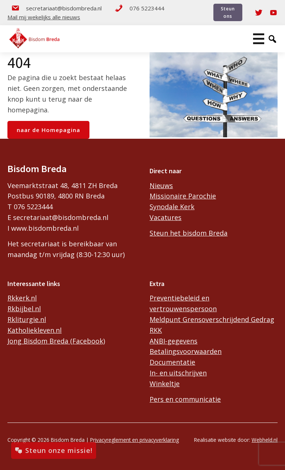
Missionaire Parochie (183, 195)
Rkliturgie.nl (26, 319)
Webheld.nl (265, 439)
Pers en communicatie (185, 399)
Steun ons (228, 12)
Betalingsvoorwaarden (186, 351)
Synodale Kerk (172, 206)
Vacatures (165, 217)
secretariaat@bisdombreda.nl (56, 8)
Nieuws (161, 185)
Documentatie (172, 362)
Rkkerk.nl (22, 297)
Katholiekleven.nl (34, 330)
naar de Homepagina (48, 130)
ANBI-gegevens (173, 340)
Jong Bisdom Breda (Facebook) (56, 340)
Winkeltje (165, 383)
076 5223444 (139, 8)
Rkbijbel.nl (24, 308)
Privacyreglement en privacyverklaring (134, 439)
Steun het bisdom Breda (188, 233)
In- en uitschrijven (178, 372)
